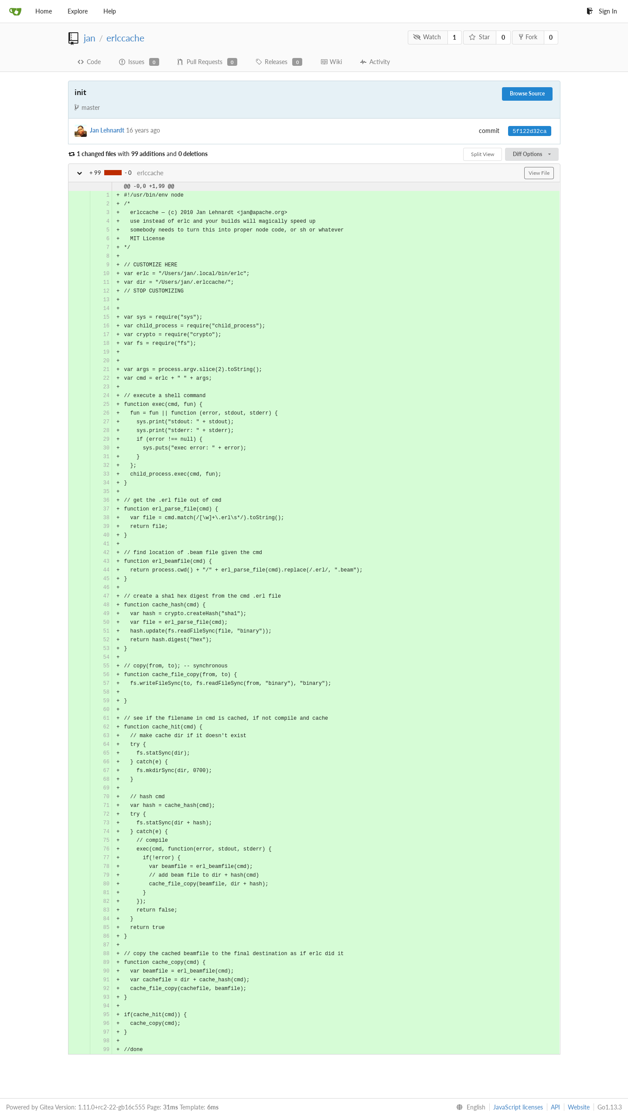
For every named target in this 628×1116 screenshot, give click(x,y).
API (555, 1107)
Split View (482, 154)
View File (539, 173)
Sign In (602, 11)
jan (90, 37)
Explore (78, 11)
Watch (427, 37)
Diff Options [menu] (531, 154)
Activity (375, 61)
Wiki (331, 61)
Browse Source (527, 93)
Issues (139, 62)
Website (579, 1107)
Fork (528, 37)
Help (109, 11)
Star (479, 37)
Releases (279, 62)
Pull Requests (207, 62)
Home (43, 11)
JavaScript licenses (518, 1107)
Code (89, 61)
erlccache (125, 37)
